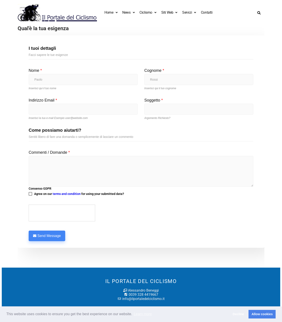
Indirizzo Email (43, 100)
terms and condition (67, 194)
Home (110, 12)
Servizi (189, 12)
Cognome (154, 70)
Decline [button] (238, 314)
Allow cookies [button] (262, 314)
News (128, 12)
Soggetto (153, 100)
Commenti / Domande (49, 152)
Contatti (207, 12)
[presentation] (62, 213)
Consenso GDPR (40, 188)
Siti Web (169, 12)
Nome (35, 70)
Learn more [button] (143, 314)
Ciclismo (147, 12)
